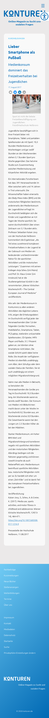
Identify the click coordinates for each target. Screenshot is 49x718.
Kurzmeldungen (16, 38)
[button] (10, 92)
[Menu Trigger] (43, 5)
